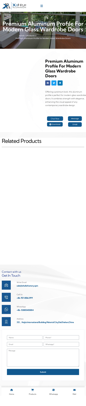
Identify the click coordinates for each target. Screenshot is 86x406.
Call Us (20, 302)
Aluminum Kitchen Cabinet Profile (52, 35)
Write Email (22, 290)
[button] (47, 83)
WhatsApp (21, 314)
